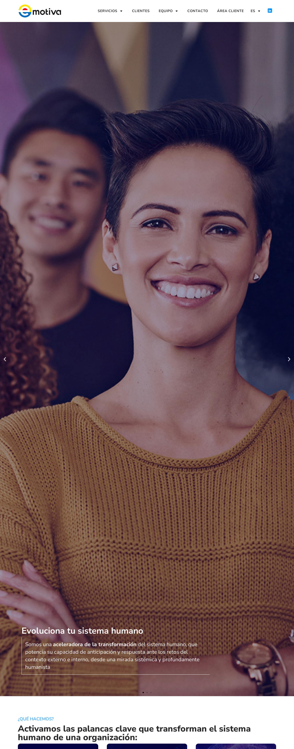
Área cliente (230, 11)
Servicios (110, 11)
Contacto (197, 11)
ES (256, 11)
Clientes (141, 11)
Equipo (168, 11)
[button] (5, 359)
